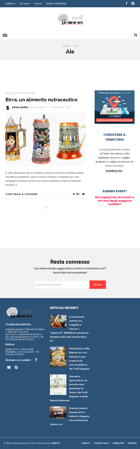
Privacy (86, 443)
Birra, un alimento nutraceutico (41, 99)
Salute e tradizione (20, 93)
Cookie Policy (101, 443)
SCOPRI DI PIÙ (114, 170)
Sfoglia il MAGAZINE (56, 3)
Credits (55, 443)
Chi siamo (25, 3)
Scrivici (38, 3)
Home (66, 46)
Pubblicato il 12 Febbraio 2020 (50, 107)
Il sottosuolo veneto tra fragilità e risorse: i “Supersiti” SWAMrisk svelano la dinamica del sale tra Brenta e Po (69, 328)
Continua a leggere (21, 194)
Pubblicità (10, 3)
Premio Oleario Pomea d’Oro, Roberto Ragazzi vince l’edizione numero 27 (70, 416)
